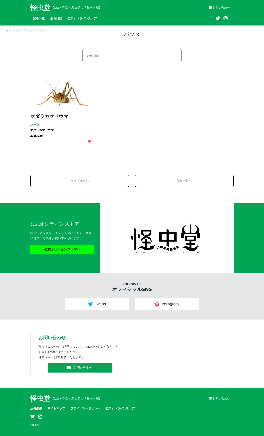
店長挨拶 (36, 408)
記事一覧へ (184, 181)
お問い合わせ (219, 7)
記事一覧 (39, 18)
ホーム (9, 31)
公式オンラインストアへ (62, 249)
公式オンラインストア (82, 18)
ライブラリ (31, 31)
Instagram (167, 304)
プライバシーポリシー (85, 408)
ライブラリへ (80, 181)
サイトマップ (56, 408)
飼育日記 (56, 18)
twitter (97, 304)
